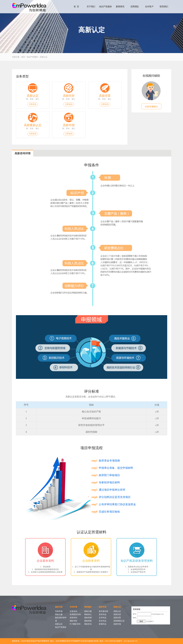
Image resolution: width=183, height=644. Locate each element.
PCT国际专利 (75, 624)
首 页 (76, 6)
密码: (134, 618)
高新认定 (43, 57)
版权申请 (102, 607)
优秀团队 (134, 6)
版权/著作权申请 (61, 619)
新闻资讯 (120, 6)
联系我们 (164, 6)
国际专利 (73, 621)
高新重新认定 (32, 125)
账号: (134, 614)
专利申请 (59, 611)
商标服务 (88, 607)
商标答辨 (88, 618)
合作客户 (149, 6)
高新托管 (69, 95)
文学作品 (102, 618)
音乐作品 (102, 621)
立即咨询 (32, 104)
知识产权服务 (105, 6)
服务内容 (59, 607)
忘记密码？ (150, 621)
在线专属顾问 (151, 106)
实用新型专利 (75, 614)
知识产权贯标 (60, 627)
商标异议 (88, 624)
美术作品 (102, 614)
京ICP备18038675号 (130, 641)
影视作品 (102, 624)
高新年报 (69, 125)
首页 (23, 57)
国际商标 (88, 621)
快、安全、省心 (32, 99)
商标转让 (88, 614)
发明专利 (73, 618)
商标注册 (59, 614)
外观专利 (73, 611)
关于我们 (91, 6)
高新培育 (105, 95)
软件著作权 (103, 611)
